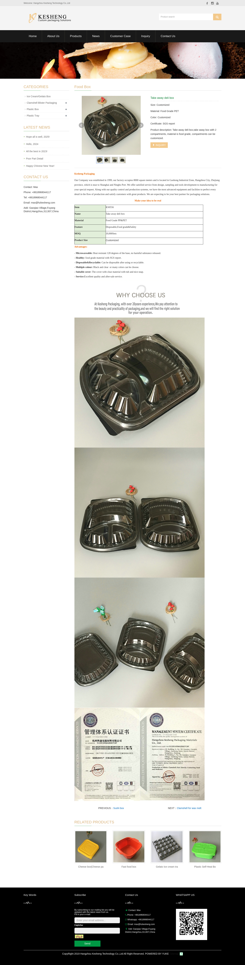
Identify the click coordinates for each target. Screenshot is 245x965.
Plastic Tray (33, 115)
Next (140, 125)
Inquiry (145, 36)
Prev (81, 125)
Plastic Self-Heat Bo (205, 866)
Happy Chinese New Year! (40, 166)
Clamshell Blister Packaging (42, 102)
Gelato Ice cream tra (167, 866)
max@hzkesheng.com (43, 202)
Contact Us (168, 36)
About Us (53, 36)
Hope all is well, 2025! (38, 136)
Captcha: (78, 925)
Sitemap (174, 953)
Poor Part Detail (34, 158)
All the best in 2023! (36, 151)
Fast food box (128, 866)
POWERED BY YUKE (157, 953)
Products (76, 36)
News (96, 36)
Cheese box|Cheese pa (90, 866)
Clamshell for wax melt (189, 808)
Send (87, 943)
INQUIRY (159, 145)
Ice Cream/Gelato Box (39, 96)
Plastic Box (33, 109)
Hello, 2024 (32, 144)
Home (33, 36)
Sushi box (118, 808)
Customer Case (120, 36)
